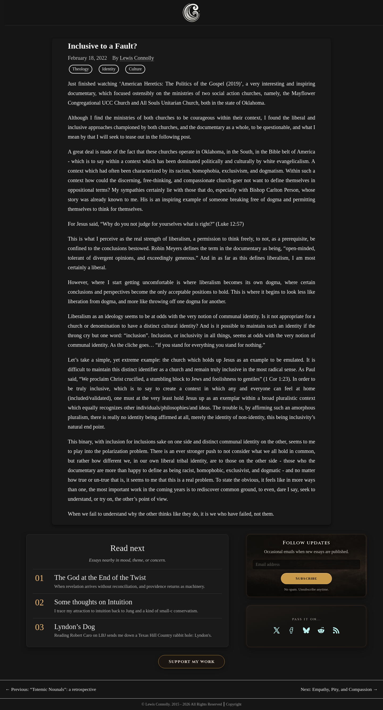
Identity (108, 69)
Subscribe (306, 578)
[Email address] (306, 564)
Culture (135, 69)
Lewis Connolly (137, 58)
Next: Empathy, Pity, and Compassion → (339, 689)
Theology (80, 69)
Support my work (191, 662)
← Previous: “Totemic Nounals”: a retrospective (50, 689)
